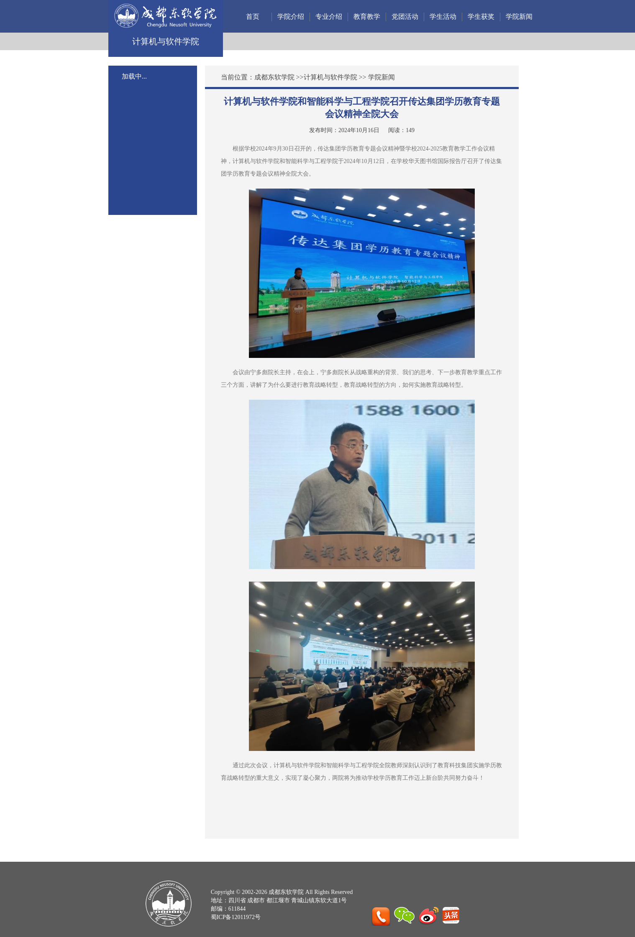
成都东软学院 (274, 77)
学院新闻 (519, 16)
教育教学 (366, 16)
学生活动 (443, 16)
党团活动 (405, 16)
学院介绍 (290, 16)
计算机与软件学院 (330, 77)
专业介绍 (328, 16)
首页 (252, 16)
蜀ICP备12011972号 (236, 917)
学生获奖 (481, 16)
